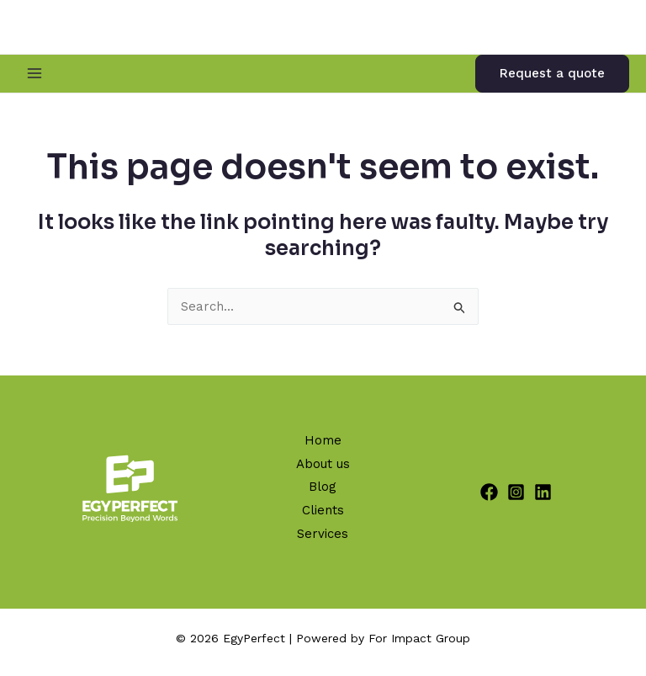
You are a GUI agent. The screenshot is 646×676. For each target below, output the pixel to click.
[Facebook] (489, 492)
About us (323, 463)
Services (322, 533)
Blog (322, 486)
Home (323, 440)
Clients (323, 510)
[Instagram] (516, 492)
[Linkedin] (543, 492)
